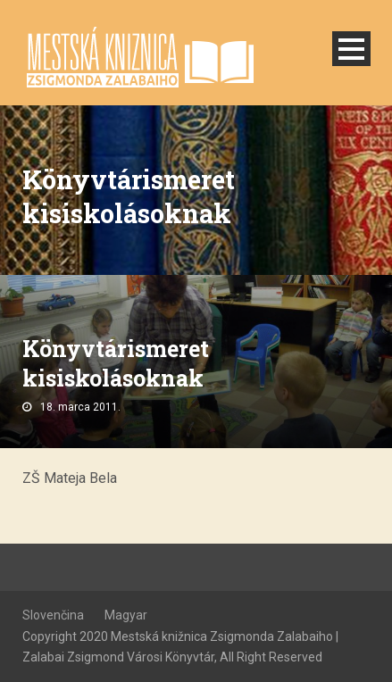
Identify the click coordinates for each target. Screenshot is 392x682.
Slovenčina (53, 615)
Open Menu (351, 48)
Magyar (125, 615)
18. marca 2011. (80, 407)
